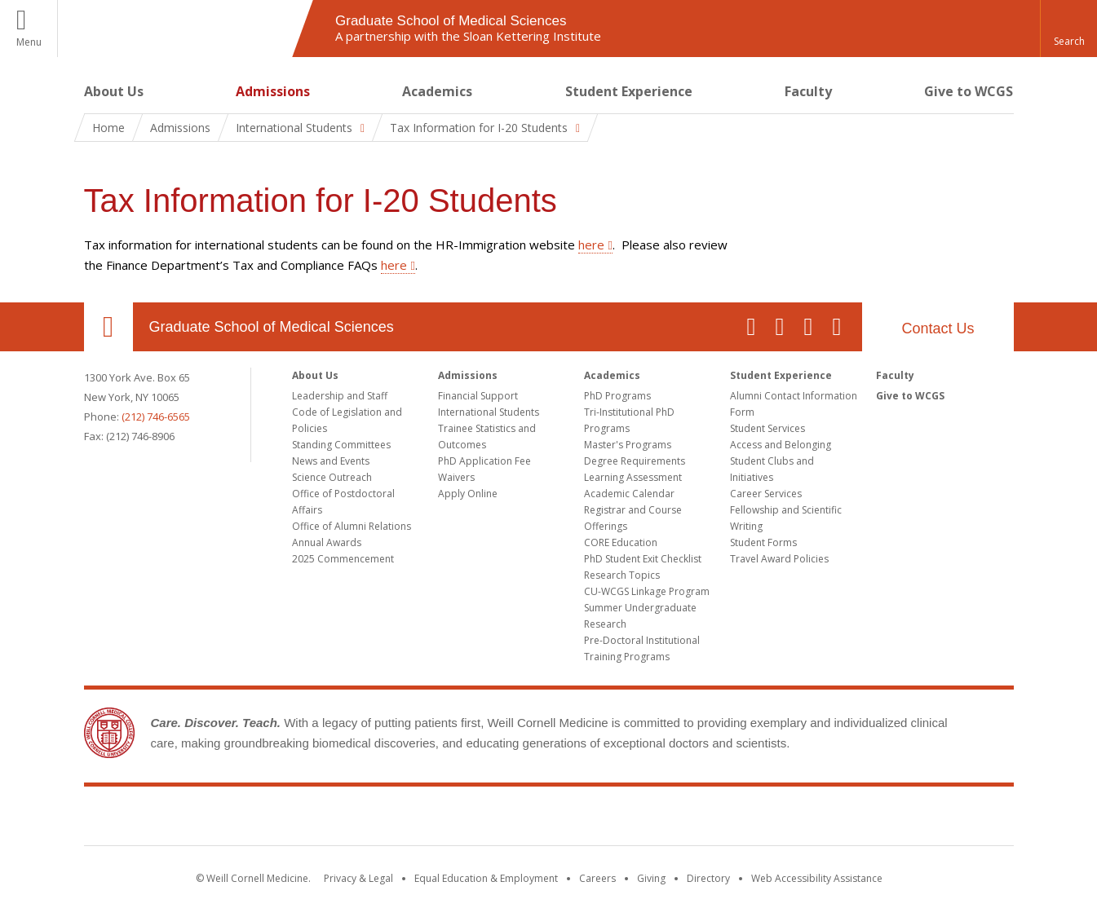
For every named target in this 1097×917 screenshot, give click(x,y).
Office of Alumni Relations (351, 526)
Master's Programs (627, 445)
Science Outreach (332, 477)
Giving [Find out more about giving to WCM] (651, 878)
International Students (488, 412)
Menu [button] (29, 42)
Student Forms (763, 542)
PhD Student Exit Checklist (642, 559)
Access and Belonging (780, 445)
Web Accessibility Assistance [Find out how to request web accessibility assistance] (816, 878)
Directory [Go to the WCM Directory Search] (708, 878)
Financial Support (478, 396)
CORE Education (620, 542)
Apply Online (468, 493)
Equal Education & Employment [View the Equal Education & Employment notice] (486, 878)
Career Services (766, 493)
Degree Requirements (634, 461)
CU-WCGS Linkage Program (647, 591)
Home (108, 127)
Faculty (808, 91)
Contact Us (937, 328)
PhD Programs (617, 396)
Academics (437, 91)
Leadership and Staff (339, 396)
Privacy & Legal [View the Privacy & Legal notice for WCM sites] (358, 878)
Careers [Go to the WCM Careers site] (597, 878)
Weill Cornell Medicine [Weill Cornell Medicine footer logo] (549, 819)
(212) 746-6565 (156, 416)
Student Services (767, 428)
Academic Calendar (629, 493)
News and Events (330, 461)
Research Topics (622, 575)
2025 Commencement (343, 559)
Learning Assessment (633, 477)
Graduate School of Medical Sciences (271, 327)
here (591, 244)
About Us (114, 91)
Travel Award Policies (779, 559)
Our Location (108, 326)
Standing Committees (341, 445)
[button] (1068, 28)
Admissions (273, 91)
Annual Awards (326, 542)
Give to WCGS (968, 91)
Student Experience (628, 91)
